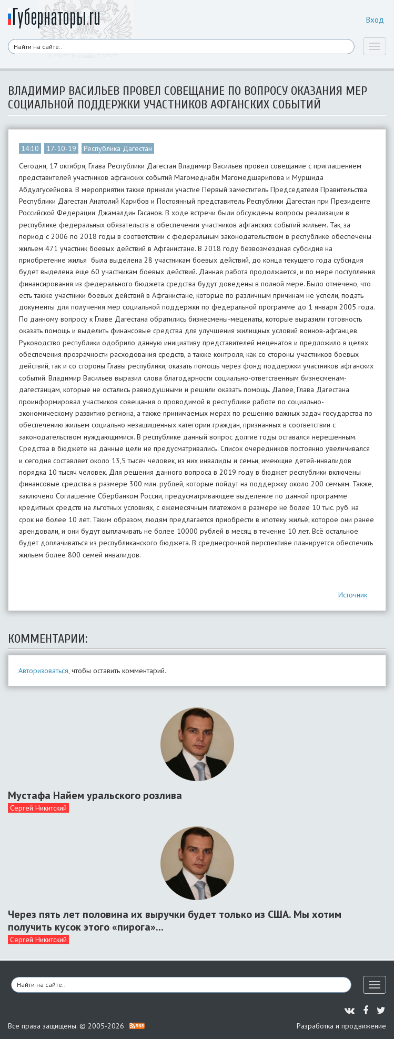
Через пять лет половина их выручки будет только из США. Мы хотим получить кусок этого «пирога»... (174, 920)
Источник (352, 595)
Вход (375, 20)
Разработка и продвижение (341, 1026)
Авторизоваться (43, 670)
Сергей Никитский (38, 808)
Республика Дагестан (118, 148)
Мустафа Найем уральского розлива (95, 795)
